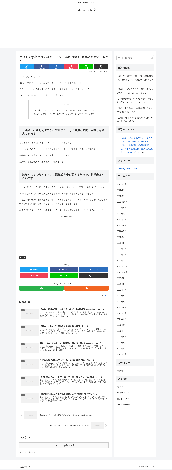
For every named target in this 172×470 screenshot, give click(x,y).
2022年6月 (121, 225)
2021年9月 (121, 278)
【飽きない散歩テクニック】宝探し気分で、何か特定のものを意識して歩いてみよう (135, 79)
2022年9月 (121, 208)
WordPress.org (123, 405)
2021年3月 (121, 313)
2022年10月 (122, 202)
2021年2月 (121, 319)
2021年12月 (122, 260)
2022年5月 (121, 231)
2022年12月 (122, 190)
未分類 (23, 258)
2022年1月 (121, 255)
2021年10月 (122, 272)
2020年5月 (121, 343)
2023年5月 (121, 184)
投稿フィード (123, 393)
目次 (61, 104)
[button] (152, 58)
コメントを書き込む (63, 446)
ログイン (121, 387)
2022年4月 (121, 237)
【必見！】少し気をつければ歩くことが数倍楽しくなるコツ (135, 110)
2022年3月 (121, 243)
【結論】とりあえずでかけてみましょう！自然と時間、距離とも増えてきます (65, 111)
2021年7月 (121, 290)
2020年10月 (122, 325)
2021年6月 (121, 296)
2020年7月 (121, 331)
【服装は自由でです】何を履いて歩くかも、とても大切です (135, 119)
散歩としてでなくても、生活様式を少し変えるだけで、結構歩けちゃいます (64, 114)
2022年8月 (121, 214)
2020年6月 (121, 337)
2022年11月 (122, 196)
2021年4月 (121, 307)
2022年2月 (121, 249)
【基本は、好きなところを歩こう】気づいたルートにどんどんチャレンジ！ (135, 91)
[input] (135, 57)
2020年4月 (121, 348)
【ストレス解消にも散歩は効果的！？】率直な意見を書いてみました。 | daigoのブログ (137, 148)
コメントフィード (125, 399)
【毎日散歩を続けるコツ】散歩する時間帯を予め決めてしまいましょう (135, 100)
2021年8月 (121, 284)
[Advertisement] (86, 32)
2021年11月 (122, 266)
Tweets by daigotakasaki (127, 168)
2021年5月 (121, 302)
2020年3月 (121, 354)
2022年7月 (121, 219)
